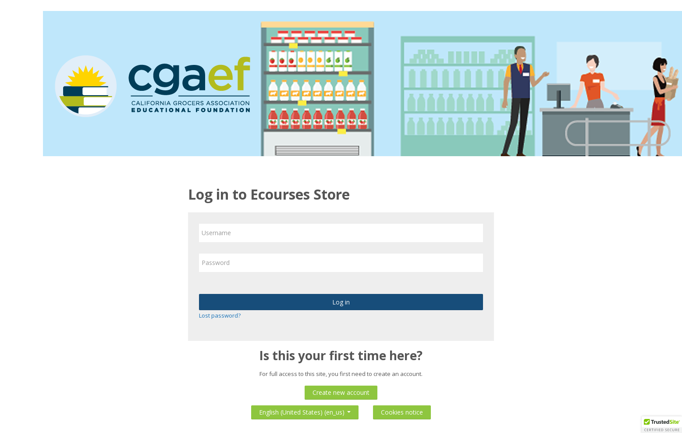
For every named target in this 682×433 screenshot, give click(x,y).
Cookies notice (402, 412)
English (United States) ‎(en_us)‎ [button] (305, 410)
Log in (341, 302)
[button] (662, 424)
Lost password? (220, 315)
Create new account (341, 392)
